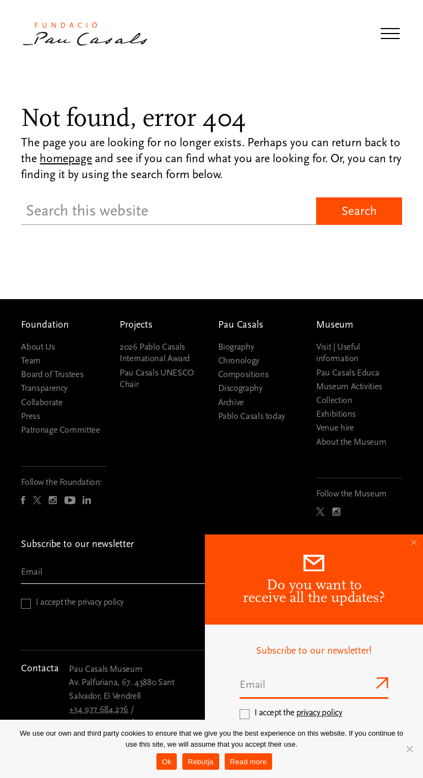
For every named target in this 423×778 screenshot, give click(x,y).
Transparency (44, 388)
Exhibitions (336, 414)
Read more (248, 762)
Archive (231, 402)
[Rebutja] (409, 748)
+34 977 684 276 (98, 709)
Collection (334, 400)
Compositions (243, 374)
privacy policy (100, 602)
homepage (66, 158)
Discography (240, 388)
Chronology (238, 361)
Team (31, 361)
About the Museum (351, 442)
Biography (236, 347)
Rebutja (201, 762)
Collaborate (41, 402)
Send (381, 683)
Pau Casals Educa (347, 373)
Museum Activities (349, 386)
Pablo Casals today (252, 416)
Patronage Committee (60, 430)
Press (30, 416)
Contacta (40, 668)
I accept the (79, 602)
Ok (166, 762)
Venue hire (335, 428)
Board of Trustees (52, 374)
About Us (38, 347)
